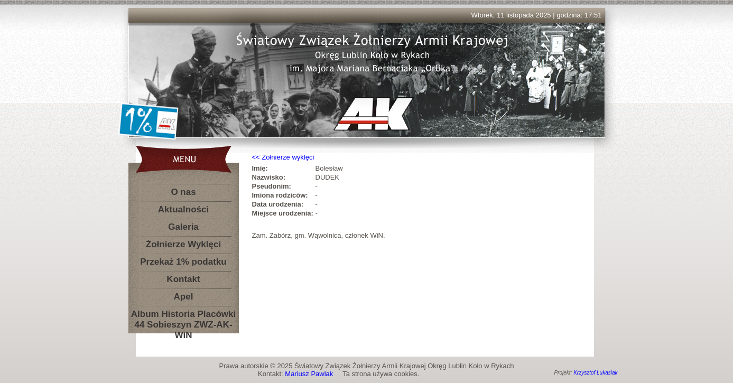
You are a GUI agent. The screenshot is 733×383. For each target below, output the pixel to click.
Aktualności (183, 209)
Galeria (183, 227)
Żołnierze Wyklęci (183, 244)
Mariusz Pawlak (309, 374)
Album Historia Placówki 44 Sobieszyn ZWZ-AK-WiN (183, 316)
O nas (183, 192)
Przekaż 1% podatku (183, 262)
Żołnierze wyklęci (288, 157)
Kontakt (183, 279)
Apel (183, 297)
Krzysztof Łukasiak (595, 373)
